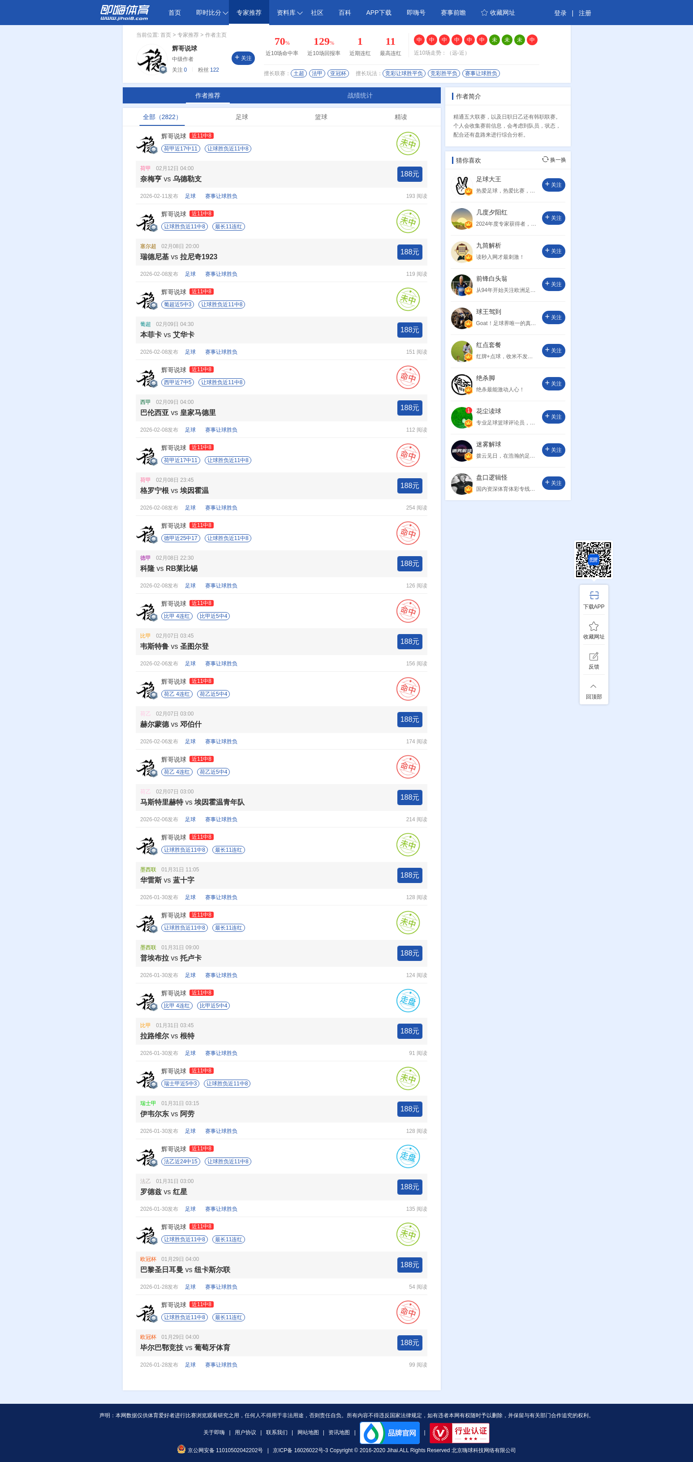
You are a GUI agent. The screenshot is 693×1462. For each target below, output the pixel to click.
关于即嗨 (214, 1432)
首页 (174, 12)
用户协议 (245, 1432)
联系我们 (277, 1432)
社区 (317, 12)
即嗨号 (416, 12)
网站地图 (308, 1432)
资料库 (290, 12)
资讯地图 (339, 1432)
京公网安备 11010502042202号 (220, 1450)
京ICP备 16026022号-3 (300, 1450)
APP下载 (379, 12)
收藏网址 (498, 12)
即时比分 (212, 12)
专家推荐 (249, 12)
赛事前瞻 (453, 12)
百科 (345, 12)
